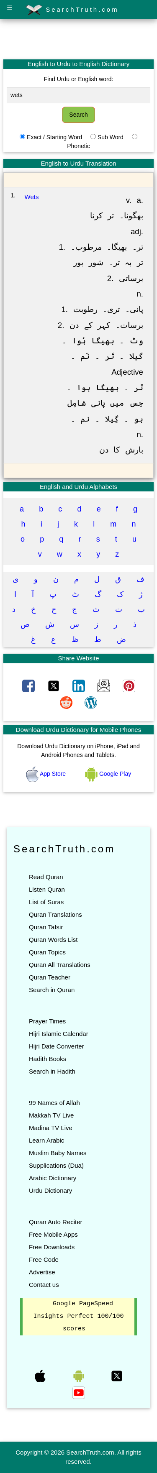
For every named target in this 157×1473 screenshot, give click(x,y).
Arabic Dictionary (52, 1177)
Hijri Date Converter (56, 1046)
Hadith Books (47, 1058)
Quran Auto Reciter (55, 1221)
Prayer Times (47, 1021)
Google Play (108, 773)
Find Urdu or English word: (78, 79)
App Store (46, 773)
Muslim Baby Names (58, 1152)
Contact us (44, 1284)
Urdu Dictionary (50, 1190)
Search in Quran (52, 989)
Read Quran (46, 876)
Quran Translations (55, 914)
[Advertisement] (79, 38)
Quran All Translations (59, 964)
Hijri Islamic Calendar (58, 1033)
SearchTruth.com (72, 10)
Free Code (44, 1259)
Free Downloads (52, 1247)
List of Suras (46, 901)
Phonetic (78, 146)
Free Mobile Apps (53, 1234)
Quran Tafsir (46, 927)
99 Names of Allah (54, 1102)
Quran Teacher (49, 977)
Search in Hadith (52, 1071)
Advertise (42, 1272)
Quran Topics (47, 952)
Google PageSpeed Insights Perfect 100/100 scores (78, 1316)
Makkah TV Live (51, 1115)
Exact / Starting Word (54, 137)
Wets (32, 196)
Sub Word (111, 137)
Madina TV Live (50, 1127)
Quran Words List (53, 939)
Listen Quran (47, 889)
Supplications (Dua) (56, 1165)
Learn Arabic (46, 1140)
